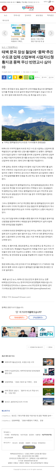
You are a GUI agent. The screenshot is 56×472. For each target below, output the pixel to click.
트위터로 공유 (9, 77)
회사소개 (6, 442)
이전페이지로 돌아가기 (36, 347)
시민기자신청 (23, 435)
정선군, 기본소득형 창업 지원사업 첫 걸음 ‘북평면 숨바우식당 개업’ (28, 415)
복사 (38, 77)
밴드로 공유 (31, 77)
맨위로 (50, 347)
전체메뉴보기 (4, 8)
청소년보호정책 (8, 437)
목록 (45, 77)
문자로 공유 (26, 77)
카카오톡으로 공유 (20, 77)
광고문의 (31, 435)
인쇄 (52, 77)
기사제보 (6, 435)
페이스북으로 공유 (4, 77)
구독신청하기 (28, 447)
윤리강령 (21, 443)
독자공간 (6, 432)
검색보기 (51, 8)
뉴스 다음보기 (51, 33)
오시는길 (34, 443)
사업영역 (27, 443)
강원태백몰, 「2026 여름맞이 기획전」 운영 (22, 420)
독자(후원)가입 (15, 435)
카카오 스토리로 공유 (15, 77)
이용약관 (37, 435)
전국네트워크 (41, 443)
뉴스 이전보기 (5, 33)
